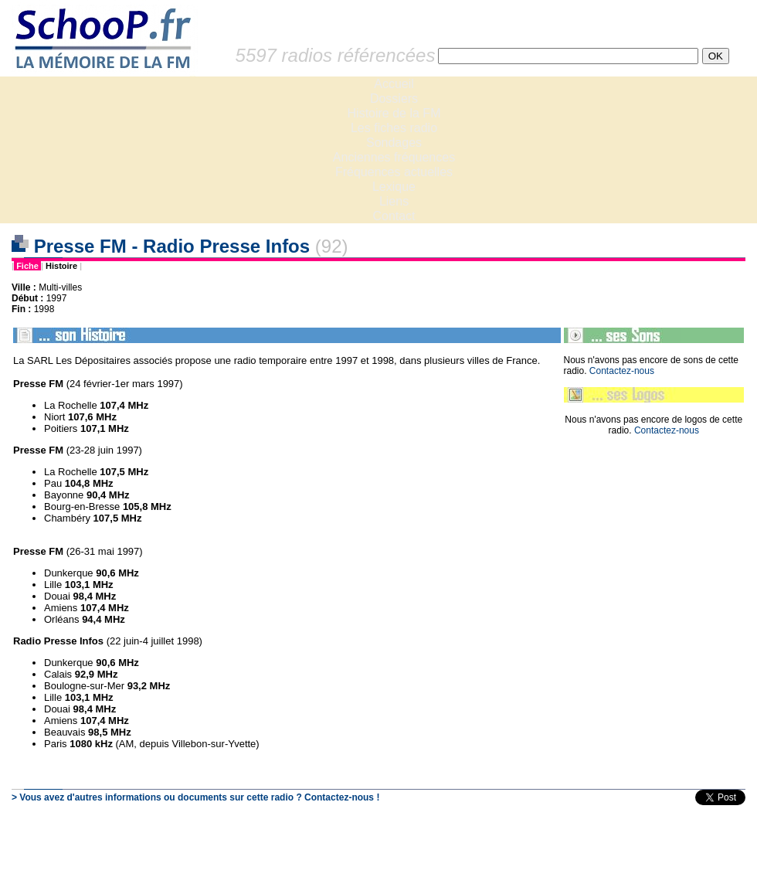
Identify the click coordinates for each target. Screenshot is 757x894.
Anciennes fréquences (394, 157)
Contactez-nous (621, 370)
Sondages (394, 142)
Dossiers (394, 98)
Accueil (394, 83)
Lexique (394, 186)
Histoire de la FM (394, 113)
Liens (394, 201)
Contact (393, 216)
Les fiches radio (394, 127)
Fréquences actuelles (394, 171)
